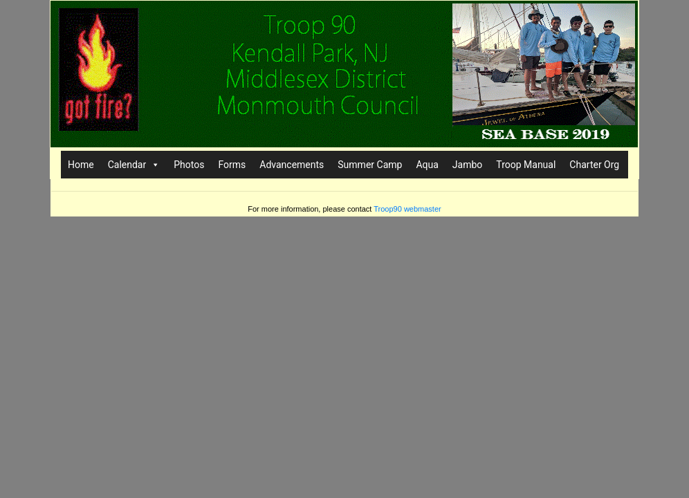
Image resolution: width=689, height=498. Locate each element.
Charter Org (594, 164)
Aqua (427, 164)
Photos (189, 164)
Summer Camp (370, 164)
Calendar (134, 164)
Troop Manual (525, 164)
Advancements (291, 164)
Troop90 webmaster (407, 209)
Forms (232, 164)
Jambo (467, 164)
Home (81, 164)
